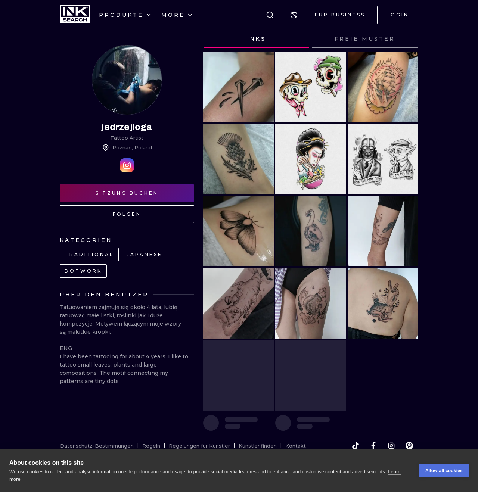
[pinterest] (409, 446)
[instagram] (391, 446)
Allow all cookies (444, 471)
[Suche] (270, 15)
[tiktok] (355, 446)
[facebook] (373, 446)
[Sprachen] (294, 15)
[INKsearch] (75, 15)
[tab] (256, 39)
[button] (294, 15)
